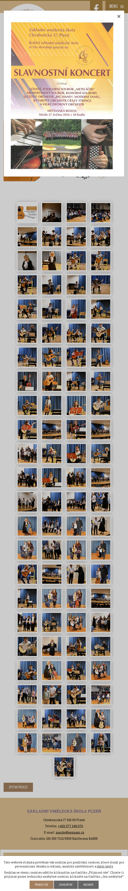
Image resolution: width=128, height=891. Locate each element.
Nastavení (88, 885)
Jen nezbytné (65, 885)
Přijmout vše (41, 885)
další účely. (105, 866)
